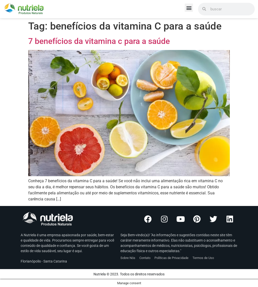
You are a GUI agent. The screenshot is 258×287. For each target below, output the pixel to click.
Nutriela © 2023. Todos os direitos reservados (129, 274)
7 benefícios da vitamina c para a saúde (99, 41)
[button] (189, 8)
